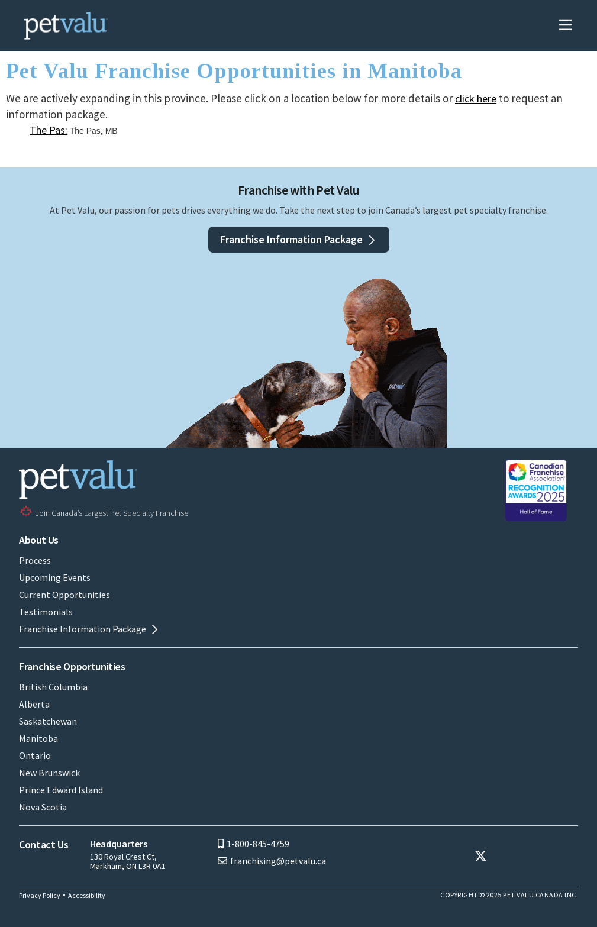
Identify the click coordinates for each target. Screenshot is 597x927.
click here (475, 98)
